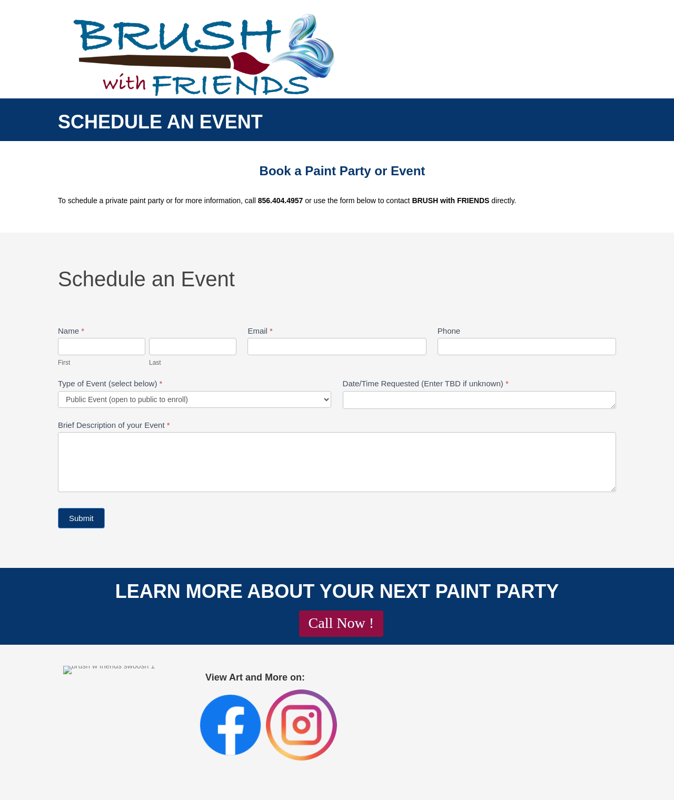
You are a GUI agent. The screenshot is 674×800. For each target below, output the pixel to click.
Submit (81, 518)
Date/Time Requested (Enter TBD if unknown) (426, 383)
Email (260, 330)
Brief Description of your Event (114, 425)
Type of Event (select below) (110, 383)
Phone (449, 330)
